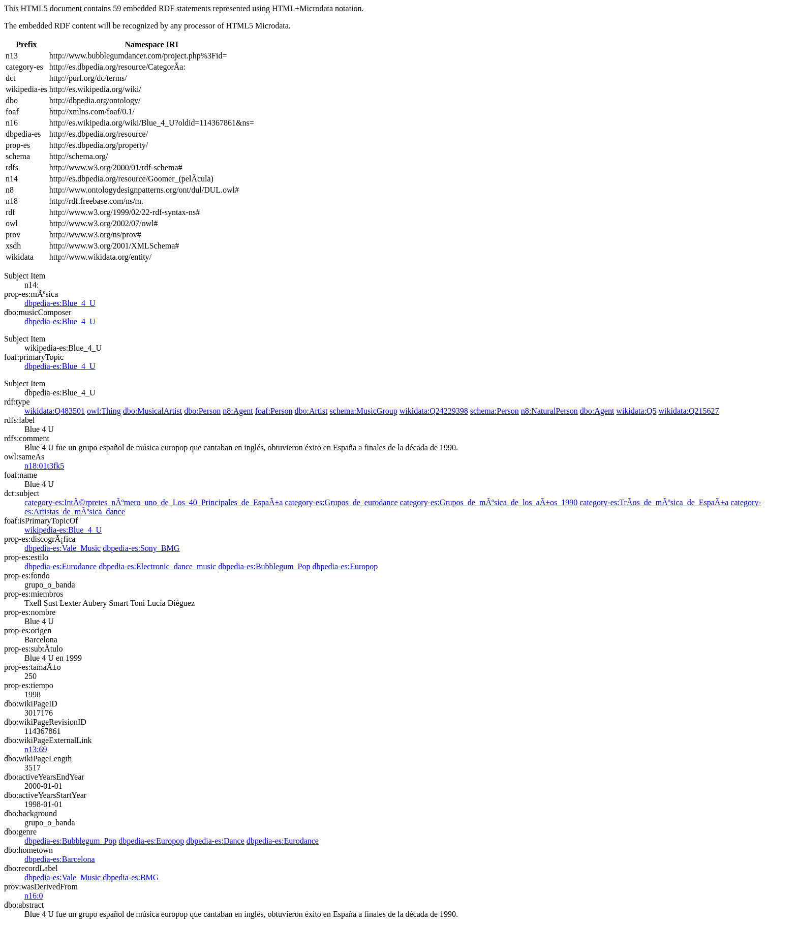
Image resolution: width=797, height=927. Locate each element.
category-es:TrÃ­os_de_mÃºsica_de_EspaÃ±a (653, 502)
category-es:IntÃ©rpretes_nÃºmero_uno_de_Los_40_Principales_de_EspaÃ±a (153, 502)
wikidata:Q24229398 (434, 411)
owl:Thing (104, 411)
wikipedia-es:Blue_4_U (63, 530)
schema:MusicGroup (363, 411)
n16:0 (33, 895)
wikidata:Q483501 (54, 411)
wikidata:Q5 (636, 411)
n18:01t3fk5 (44, 465)
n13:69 (35, 749)
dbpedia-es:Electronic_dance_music (157, 566)
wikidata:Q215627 (688, 411)
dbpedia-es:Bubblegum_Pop (264, 566)
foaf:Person (274, 411)
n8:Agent (238, 411)
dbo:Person (202, 411)
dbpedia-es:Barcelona (59, 859)
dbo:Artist (311, 411)
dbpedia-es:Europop (345, 566)
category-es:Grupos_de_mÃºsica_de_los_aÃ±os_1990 (489, 502)
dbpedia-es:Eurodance (60, 566)
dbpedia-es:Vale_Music (62, 548)
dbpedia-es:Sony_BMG (141, 548)
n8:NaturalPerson (549, 411)
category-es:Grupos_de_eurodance (341, 502)
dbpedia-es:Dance (215, 841)
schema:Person (494, 411)
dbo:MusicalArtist (152, 411)
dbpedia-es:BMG (131, 877)
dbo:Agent (597, 411)
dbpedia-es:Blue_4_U (60, 303)
